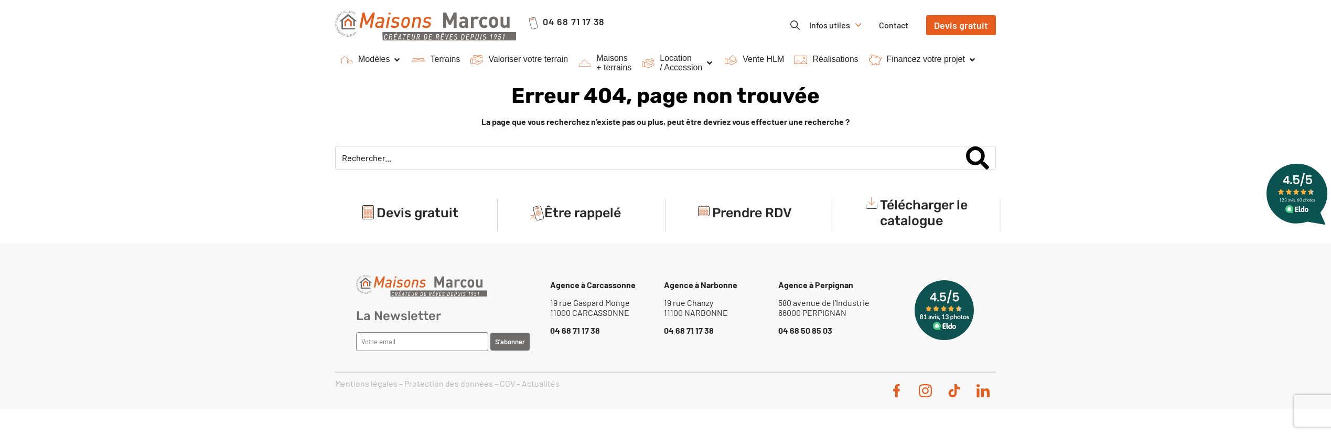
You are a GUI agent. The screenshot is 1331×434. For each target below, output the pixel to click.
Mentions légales (366, 383)
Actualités (541, 383)
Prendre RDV (752, 215)
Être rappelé (582, 215)
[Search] (977, 158)
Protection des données (448, 383)
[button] (371, 60)
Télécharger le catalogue (924, 214)
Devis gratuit (417, 215)
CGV (507, 383)
